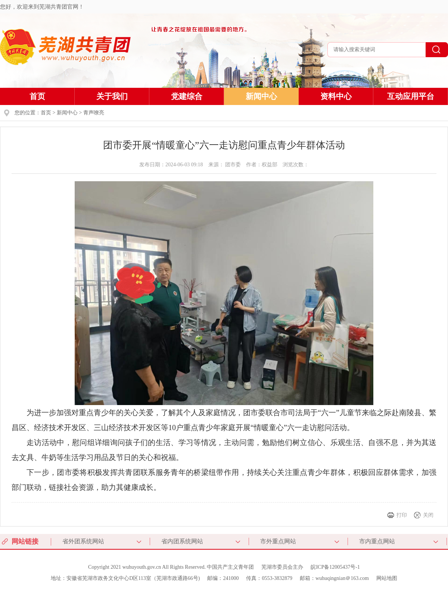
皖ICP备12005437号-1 (335, 567)
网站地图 (386, 578)
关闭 (428, 515)
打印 (401, 515)
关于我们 (112, 96)
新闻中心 (261, 96)
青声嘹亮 (93, 112)
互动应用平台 (410, 96)
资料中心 (336, 96)
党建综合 (186, 96)
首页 (37, 96)
